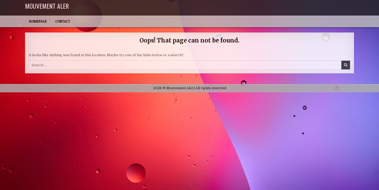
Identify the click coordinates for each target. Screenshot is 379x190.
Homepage (38, 21)
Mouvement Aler (47, 6)
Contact (62, 21)
